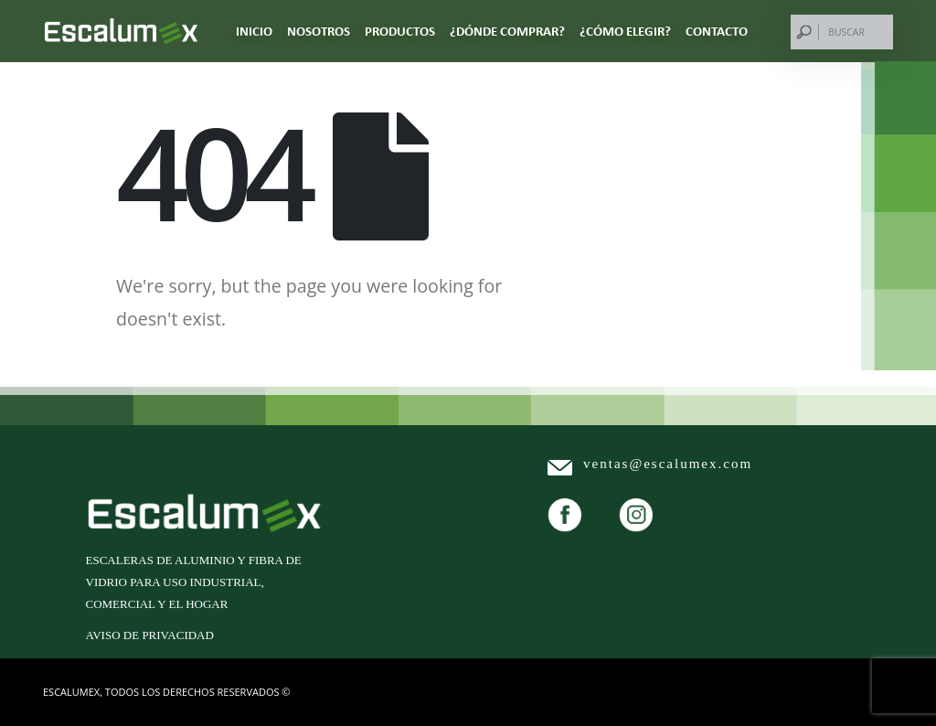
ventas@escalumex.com (667, 463)
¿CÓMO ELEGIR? (625, 31)
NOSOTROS (318, 31)
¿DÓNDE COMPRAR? (507, 31)
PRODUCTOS (400, 31)
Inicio (254, 31)
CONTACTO (717, 31)
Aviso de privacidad (150, 635)
